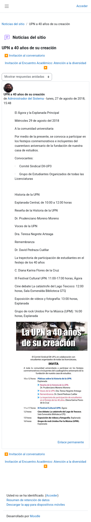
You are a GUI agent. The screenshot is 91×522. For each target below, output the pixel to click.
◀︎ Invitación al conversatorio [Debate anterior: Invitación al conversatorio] (24, 55)
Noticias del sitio (13, 24)
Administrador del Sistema (26, 98)
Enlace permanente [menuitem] (71, 442)
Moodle (35, 516)
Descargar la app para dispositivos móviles (35, 505)
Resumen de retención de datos (27, 500)
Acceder (82, 6)
